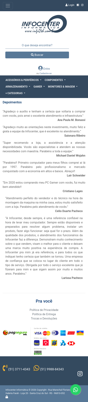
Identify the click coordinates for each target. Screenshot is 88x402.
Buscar (37, 55)
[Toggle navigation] (8, 5)
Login (69, 5)
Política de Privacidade (44, 310)
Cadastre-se (45, 73)
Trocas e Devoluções (44, 318)
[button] (23, 80)
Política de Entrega (44, 314)
